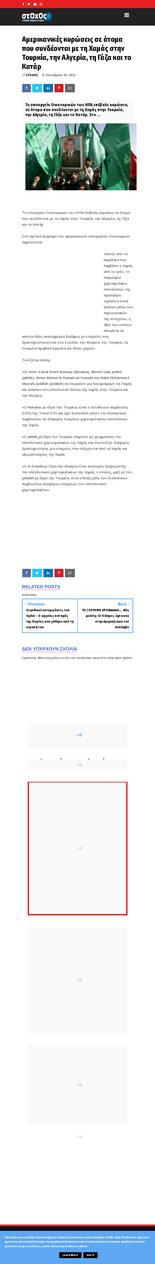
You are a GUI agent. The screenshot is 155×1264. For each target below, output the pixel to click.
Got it (90, 1255)
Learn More (70, 1255)
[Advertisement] (63, 295)
